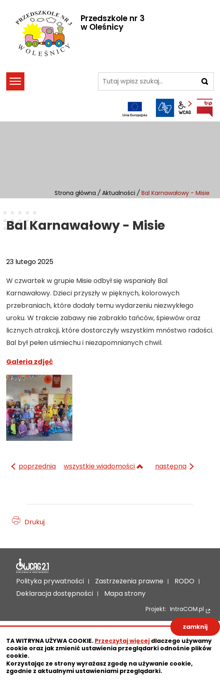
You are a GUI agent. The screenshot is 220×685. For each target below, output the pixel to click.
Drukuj (34, 522)
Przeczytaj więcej (122, 641)
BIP (205, 108)
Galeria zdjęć (29, 361)
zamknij (195, 627)
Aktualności (118, 193)
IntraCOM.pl (187, 609)
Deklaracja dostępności (32, 566)
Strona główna (75, 193)
